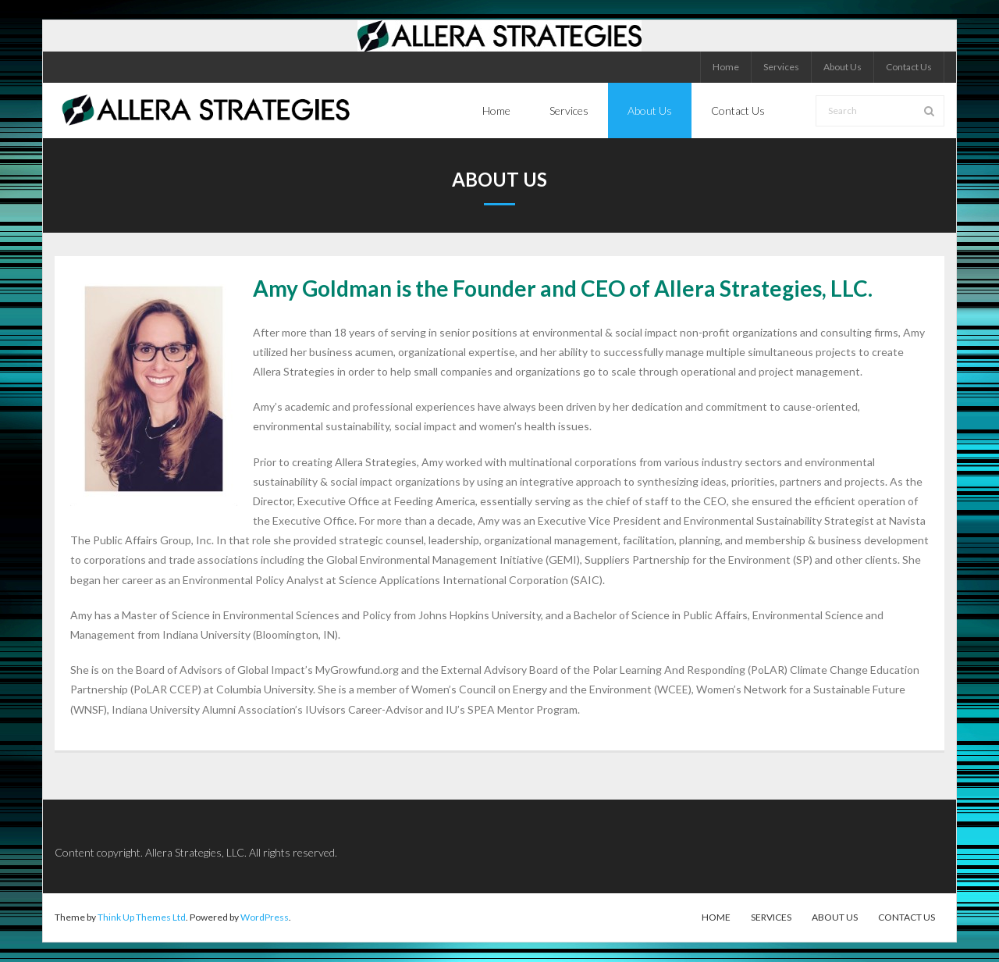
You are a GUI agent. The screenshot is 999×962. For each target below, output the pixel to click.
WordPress (264, 917)
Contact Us (909, 67)
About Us (842, 67)
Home (726, 67)
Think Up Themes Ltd (142, 917)
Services (781, 67)
